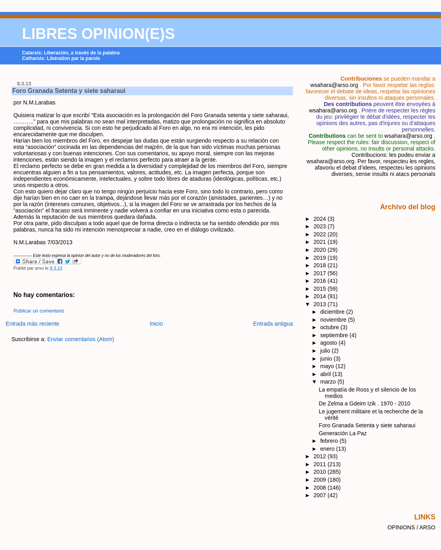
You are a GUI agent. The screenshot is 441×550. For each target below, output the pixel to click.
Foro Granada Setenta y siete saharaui (68, 90)
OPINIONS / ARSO (411, 527)
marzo (328, 381)
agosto (329, 343)
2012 (321, 456)
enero (328, 449)
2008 (321, 487)
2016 (321, 281)
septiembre (335, 335)
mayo (328, 366)
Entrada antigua (273, 323)
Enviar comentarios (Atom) (80, 339)
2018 (321, 265)
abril (326, 374)
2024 (321, 219)
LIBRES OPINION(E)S (98, 33)
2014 (321, 296)
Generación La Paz (343, 433)
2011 (321, 464)
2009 (321, 480)
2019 (321, 258)
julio (326, 350)
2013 (321, 304)
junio (327, 358)
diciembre (333, 312)
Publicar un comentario (38, 311)
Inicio (156, 323)
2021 (321, 242)
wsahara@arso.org (334, 85)
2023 (321, 226)
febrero (330, 441)
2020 (321, 250)
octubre (330, 327)
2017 (321, 273)
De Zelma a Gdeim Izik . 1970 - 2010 (364, 403)
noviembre (334, 319)
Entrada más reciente (32, 323)
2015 (321, 289)
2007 (321, 495)
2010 (321, 472)
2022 (321, 234)
